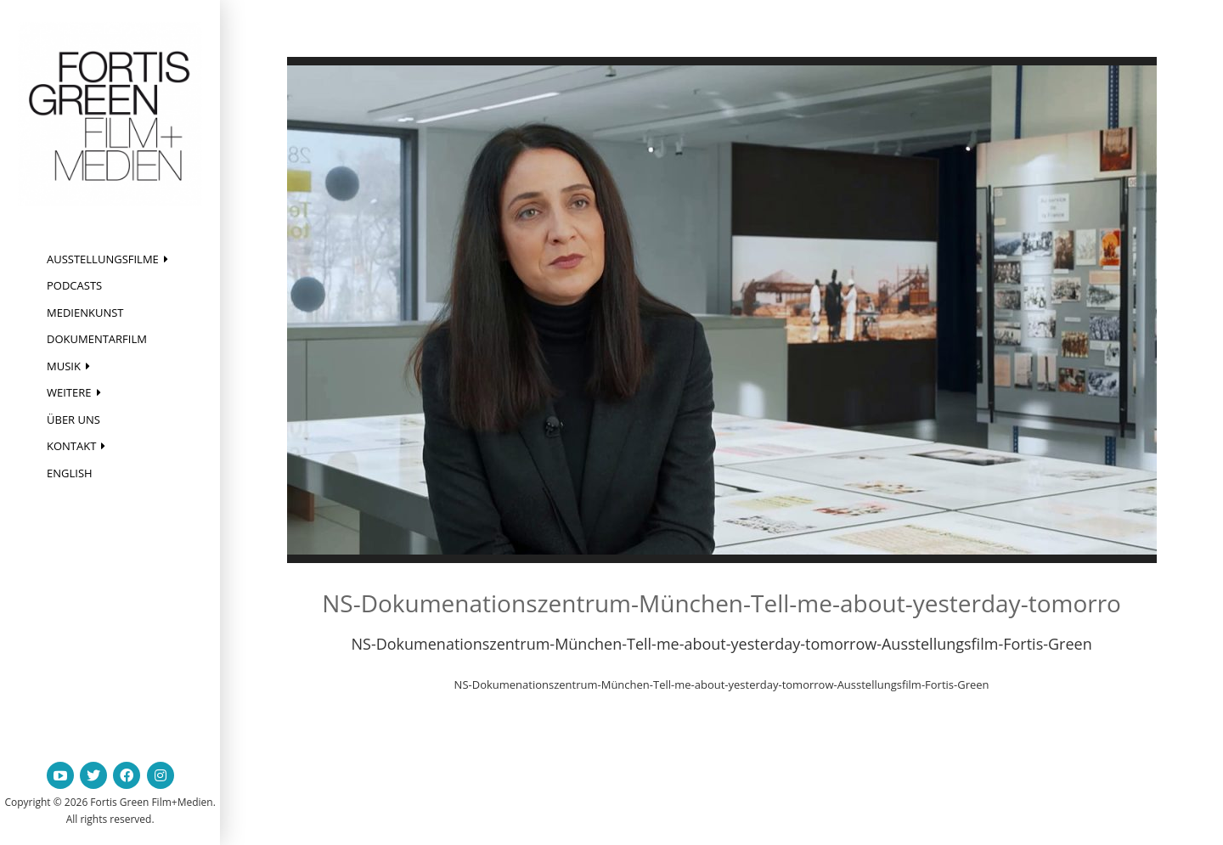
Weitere (69, 392)
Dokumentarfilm (97, 338)
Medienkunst (85, 312)
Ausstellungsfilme (103, 259)
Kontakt (71, 445)
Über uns (73, 419)
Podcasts (74, 285)
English (70, 473)
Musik (64, 366)
